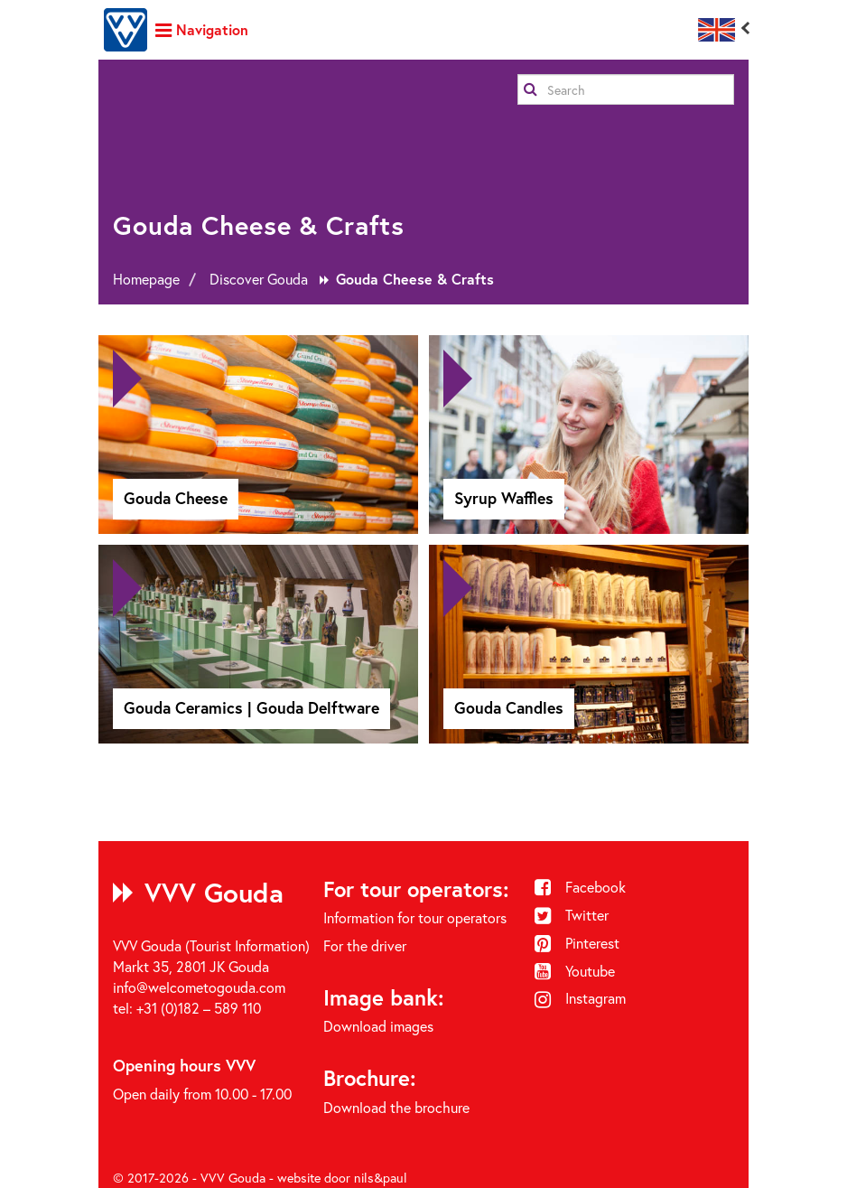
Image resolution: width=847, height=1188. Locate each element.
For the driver (364, 945)
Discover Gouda (258, 278)
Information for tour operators (415, 917)
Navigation (201, 29)
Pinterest (577, 942)
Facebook (581, 886)
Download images (378, 1025)
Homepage (146, 278)
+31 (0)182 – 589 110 (198, 1007)
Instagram (581, 997)
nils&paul (380, 1177)
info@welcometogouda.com (199, 987)
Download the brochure (396, 1107)
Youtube (575, 970)
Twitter (572, 914)
